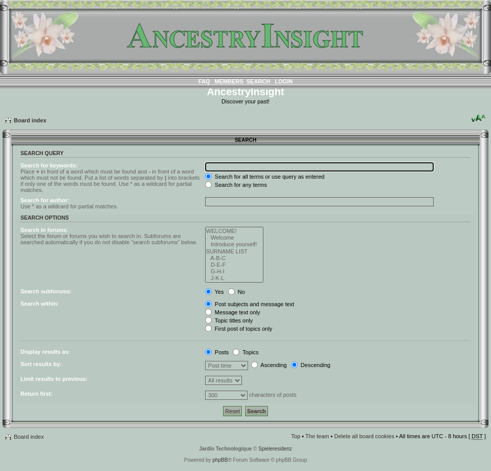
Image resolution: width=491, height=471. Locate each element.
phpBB (220, 460)
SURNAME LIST (234, 251)
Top (295, 436)
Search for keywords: (49, 165)
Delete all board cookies (364, 436)
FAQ (204, 81)
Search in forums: (44, 230)
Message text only (232, 312)
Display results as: (45, 352)
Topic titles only (229, 320)
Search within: (39, 304)
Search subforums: (46, 291)
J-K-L (234, 278)
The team (317, 436)
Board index (30, 120)
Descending (310, 365)
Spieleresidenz (275, 449)
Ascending (269, 365)
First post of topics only (239, 329)
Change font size (478, 118)
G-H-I (234, 271)
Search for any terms (236, 185)
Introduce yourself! (234, 244)
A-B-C (234, 258)
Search (258, 81)
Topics (245, 352)
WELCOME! (234, 231)
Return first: (36, 394)
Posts (217, 352)
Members (229, 81)
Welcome (234, 237)
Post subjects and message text (249, 304)
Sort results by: (41, 364)
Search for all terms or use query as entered (265, 177)
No (236, 292)
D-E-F (234, 265)
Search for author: (44, 200)
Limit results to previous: (53, 379)
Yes (214, 292)
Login (284, 81)
